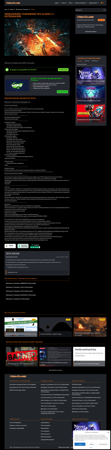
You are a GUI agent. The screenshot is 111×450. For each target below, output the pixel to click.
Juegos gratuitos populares (47, 439)
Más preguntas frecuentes (55, 370)
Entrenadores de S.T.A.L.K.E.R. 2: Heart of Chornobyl (23, 387)
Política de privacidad (63, 447)
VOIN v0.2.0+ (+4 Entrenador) (48, 406)
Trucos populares (45, 431)
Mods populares (45, 428)
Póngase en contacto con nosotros (18, 425)
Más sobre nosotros (90, 31)
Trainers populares (45, 425)
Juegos (11, 9)
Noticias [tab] (87, 60)
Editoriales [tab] (95, 60)
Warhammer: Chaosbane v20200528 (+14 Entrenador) (21, 283)
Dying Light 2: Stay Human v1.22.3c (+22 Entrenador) (54, 387)
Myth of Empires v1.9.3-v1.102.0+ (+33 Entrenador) (54, 400)
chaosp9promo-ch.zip (12, 272)
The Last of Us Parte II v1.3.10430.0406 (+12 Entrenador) (55, 394)
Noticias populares (45, 434)
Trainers (33, 9)
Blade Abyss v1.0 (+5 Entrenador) (49, 408)
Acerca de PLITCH (62, 92)
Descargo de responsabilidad (17, 428)
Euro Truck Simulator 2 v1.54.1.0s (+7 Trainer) (52, 403)
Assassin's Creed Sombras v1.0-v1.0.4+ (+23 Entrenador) (55, 384)
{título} (91, 447)
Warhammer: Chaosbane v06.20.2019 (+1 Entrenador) (21, 295)
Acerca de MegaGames (15, 422)
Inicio (6, 9)
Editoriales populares (46, 436)
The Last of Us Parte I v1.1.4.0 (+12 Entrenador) (53, 397)
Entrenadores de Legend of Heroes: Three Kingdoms (23, 384)
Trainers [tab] (79, 60)
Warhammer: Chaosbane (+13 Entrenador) (17, 299)
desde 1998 (101, 20)
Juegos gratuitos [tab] (82, 64)
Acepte (80, 444)
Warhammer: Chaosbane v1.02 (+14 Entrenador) (19, 291)
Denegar (92, 444)
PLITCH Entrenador (77, 384)
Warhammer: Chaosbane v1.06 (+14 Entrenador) (19, 287)
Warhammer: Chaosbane (22, 9)
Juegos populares (45, 422)
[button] (108, 432)
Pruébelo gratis (63, 69)
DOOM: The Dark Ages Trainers (18, 390)
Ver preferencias (103, 444)
